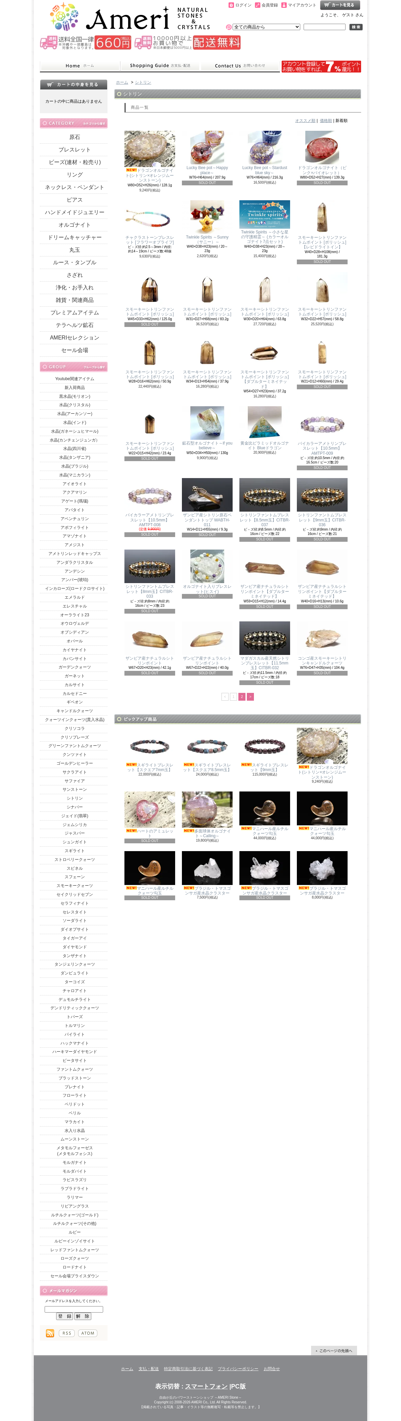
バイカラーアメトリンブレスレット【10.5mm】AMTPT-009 (322, 431)
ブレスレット (74, 149)
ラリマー (75, 1197)
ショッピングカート (340, 5)
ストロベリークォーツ (74, 859)
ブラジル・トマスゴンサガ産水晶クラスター (207, 873)
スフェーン (75, 876)
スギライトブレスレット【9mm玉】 (264, 750)
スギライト (75, 850)
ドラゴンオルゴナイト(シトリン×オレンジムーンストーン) (149, 157)
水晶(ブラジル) (74, 466)
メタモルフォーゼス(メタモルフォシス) (74, 1151)
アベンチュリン (75, 518)
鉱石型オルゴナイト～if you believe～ (207, 428)
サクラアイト (75, 772)
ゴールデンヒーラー (74, 763)
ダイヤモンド (75, 947)
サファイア (75, 781)
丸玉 (74, 250)
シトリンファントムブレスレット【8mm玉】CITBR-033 (149, 574)
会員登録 (270, 5)
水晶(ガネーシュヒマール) (74, 431)
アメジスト (75, 544)
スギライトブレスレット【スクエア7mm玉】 (149, 750)
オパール (75, 641)
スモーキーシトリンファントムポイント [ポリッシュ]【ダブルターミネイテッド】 (264, 362)
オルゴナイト (74, 225)
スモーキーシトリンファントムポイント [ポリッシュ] (149, 294)
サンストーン (75, 789)
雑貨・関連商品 (75, 300)
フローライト (75, 1095)
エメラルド (75, 597)
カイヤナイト (75, 649)
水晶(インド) (74, 422)
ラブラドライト (75, 1188)
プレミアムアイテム (74, 312)
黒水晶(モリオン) (74, 396)
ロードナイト (75, 1267)
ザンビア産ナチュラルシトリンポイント (149, 643)
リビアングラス (75, 1206)
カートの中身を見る (74, 84)
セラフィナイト (75, 903)
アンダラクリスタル (74, 562)
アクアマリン (75, 492)
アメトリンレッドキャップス (74, 553)
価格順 (326, 120)
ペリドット (75, 1104)
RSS (67, 1333)
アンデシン (75, 571)
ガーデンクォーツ (74, 667)
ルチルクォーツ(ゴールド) (74, 1215)
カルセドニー (75, 693)
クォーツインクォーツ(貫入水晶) (74, 719)
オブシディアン (75, 632)
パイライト (75, 1034)
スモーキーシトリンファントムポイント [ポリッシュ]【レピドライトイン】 (322, 225)
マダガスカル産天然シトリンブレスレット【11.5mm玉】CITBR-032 (264, 646)
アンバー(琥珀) (74, 579)
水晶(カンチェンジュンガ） (75, 440)
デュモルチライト (74, 999)
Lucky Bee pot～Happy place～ (207, 153)
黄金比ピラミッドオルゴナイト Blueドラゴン (264, 428)
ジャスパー (75, 833)
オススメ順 (305, 120)
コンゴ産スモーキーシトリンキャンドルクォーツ (322, 643)
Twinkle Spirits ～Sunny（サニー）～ (207, 222)
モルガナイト (75, 1162)
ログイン (243, 5)
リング (75, 175)
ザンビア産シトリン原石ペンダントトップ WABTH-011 (207, 502)
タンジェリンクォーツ (74, 964)
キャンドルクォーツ (74, 710)
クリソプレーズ (75, 737)
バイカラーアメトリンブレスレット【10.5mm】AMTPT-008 (149, 502)
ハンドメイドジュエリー (74, 212)
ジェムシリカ (75, 824)
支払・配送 (149, 1368)
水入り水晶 (75, 1130)
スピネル (75, 868)
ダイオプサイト (75, 929)
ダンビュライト (75, 973)
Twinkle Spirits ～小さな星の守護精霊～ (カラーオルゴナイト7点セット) (264, 222)
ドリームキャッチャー (75, 237)
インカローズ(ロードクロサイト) (74, 588)
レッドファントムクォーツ (74, 1250)
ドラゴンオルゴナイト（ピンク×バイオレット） (322, 153)
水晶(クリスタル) (74, 405)
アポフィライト (75, 527)
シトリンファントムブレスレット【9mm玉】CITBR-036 (322, 502)
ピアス (75, 200)
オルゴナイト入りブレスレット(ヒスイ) (207, 572)
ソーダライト (75, 920)
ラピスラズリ (75, 1179)
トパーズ (75, 1016)
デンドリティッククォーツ (74, 1008)
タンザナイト (75, 955)
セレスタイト (75, 912)
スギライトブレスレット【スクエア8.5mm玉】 (207, 750)
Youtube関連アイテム (74, 378)
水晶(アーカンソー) (74, 413)
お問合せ (240, 66)
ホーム (80, 66)
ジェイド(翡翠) (74, 816)
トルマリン (75, 1025)
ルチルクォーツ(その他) (74, 1223)
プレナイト (75, 1087)
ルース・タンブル (74, 262)
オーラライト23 (74, 615)
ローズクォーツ (75, 1258)
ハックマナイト (75, 1043)
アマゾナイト (75, 536)
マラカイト (75, 1121)
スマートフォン (206, 1386)
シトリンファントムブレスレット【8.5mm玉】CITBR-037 (264, 502)
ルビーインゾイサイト (74, 1241)
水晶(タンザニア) (74, 457)
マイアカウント (302, 5)
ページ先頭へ (334, 1350)
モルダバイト (75, 1171)
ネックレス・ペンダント (74, 187)
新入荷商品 (75, 387)
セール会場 (74, 350)
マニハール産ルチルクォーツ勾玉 (264, 813)
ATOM (87, 1333)
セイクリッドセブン (74, 894)
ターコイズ (75, 982)
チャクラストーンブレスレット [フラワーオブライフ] (149, 222)
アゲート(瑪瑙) (74, 501)
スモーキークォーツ (74, 885)
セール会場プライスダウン (74, 1276)
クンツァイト (75, 754)
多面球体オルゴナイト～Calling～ (207, 814)
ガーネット (75, 676)
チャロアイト (75, 990)
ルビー (75, 1232)
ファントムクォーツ (74, 1069)
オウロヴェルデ (75, 623)
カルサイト (75, 684)
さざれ (75, 275)
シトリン (75, 798)
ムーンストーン (75, 1139)
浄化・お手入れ (75, 287)
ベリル (75, 1113)
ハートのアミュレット (149, 814)
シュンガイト (75, 842)
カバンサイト (75, 658)
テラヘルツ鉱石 (75, 325)
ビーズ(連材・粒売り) (75, 162)
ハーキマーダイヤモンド (74, 1051)
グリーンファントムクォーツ (74, 745)
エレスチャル (75, 606)
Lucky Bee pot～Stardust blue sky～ (264, 153)
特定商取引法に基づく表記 (188, 1368)
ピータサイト (75, 1060)
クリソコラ (75, 728)
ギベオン (75, 702)
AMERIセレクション (75, 338)
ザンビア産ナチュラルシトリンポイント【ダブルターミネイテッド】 (264, 574)
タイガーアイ (75, 938)
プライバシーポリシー (238, 1368)
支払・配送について (160, 66)
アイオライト (75, 483)
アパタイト (75, 510)
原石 (74, 137)
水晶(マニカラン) (74, 475)
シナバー (75, 807)
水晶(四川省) (74, 448)
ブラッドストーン (74, 1078)
